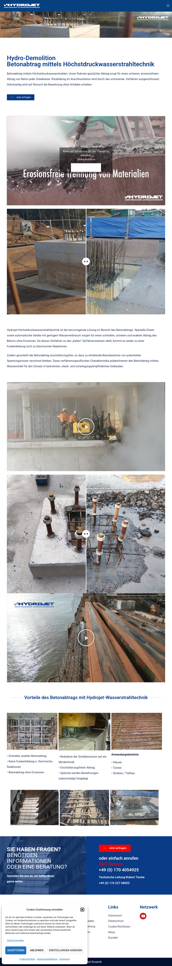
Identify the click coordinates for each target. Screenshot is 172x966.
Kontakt (113, 937)
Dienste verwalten (15, 940)
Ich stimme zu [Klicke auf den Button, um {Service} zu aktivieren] (86, 167)
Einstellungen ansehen (65, 950)
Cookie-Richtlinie (27, 959)
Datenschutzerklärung (47, 959)
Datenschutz (116, 921)
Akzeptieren (15, 950)
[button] (82, 909)
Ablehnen (36, 950)
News (111, 932)
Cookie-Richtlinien (119, 926)
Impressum (64, 959)
